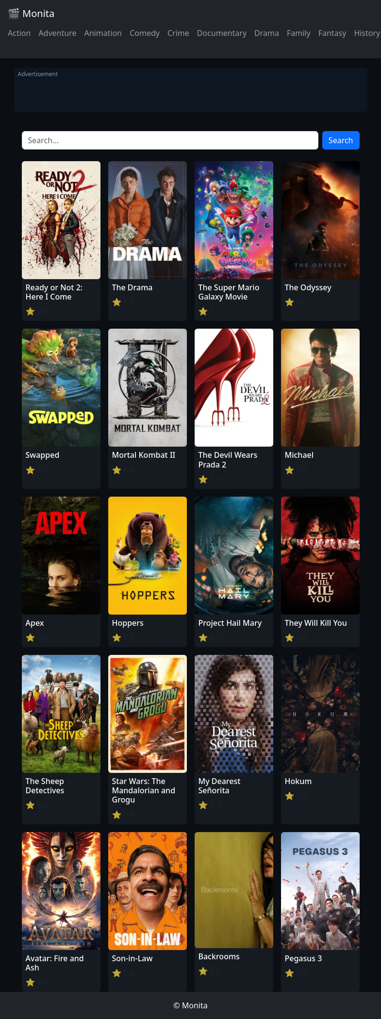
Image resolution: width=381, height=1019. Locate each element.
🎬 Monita (31, 13)
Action (19, 33)
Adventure (57, 33)
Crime (178, 33)
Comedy (145, 33)
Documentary (222, 33)
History (367, 33)
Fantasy (332, 33)
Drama (266, 33)
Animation (103, 33)
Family (299, 33)
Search (341, 140)
